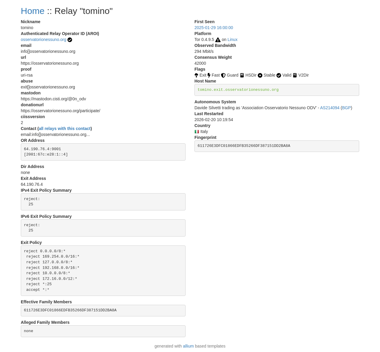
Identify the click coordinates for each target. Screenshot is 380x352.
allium (188, 346)
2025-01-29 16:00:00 (213, 27)
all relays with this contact (65, 128)
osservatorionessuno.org (43, 39)
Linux (232, 39)
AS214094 (329, 107)
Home (33, 11)
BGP (346, 107)
